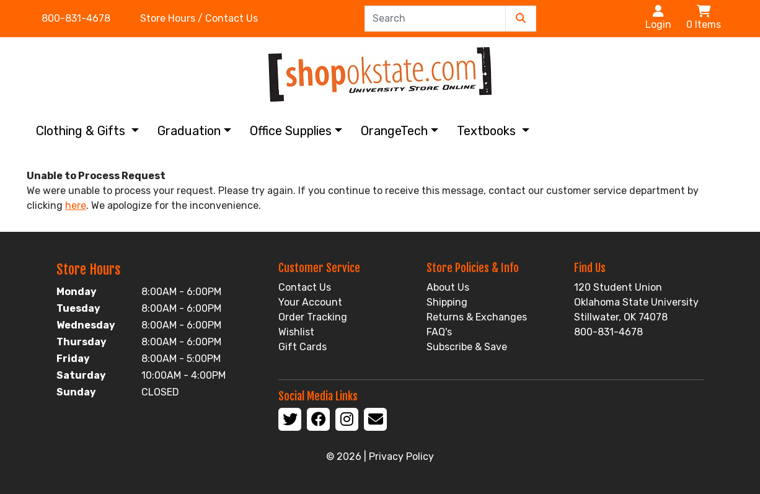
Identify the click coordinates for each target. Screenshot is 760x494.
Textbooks (488, 130)
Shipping (446, 302)
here (75, 205)
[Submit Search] (520, 19)
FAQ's (439, 332)
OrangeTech (394, 130)
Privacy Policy (401, 456)
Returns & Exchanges (476, 317)
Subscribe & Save (466, 347)
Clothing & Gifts (82, 130)
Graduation (189, 130)
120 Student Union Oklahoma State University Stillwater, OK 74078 (636, 302)
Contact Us (304, 287)
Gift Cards (302, 347)
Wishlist (296, 332)
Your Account (310, 302)
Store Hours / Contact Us (199, 18)
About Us (447, 287)
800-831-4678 (76, 18)
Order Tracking (312, 317)
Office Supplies (291, 130)
